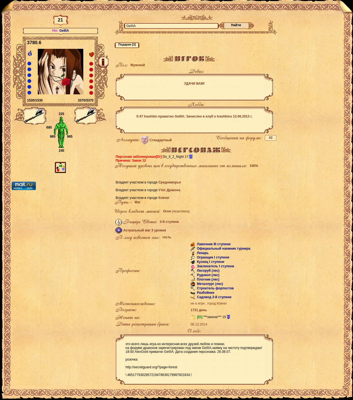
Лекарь (202, 253)
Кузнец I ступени (210, 262)
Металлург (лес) (209, 284)
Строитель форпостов (215, 288)
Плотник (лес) (208, 279)
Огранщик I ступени (212, 257)
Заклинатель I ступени (215, 266)
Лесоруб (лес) (208, 271)
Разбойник (205, 293)
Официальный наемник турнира (223, 248)
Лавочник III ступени (213, 244)
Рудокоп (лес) (208, 275)
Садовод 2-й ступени (214, 297)
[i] (190, 157)
